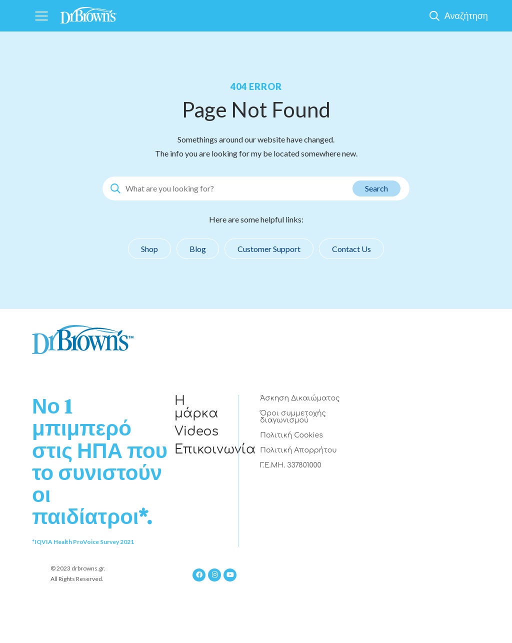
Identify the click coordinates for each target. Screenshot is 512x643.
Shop (149, 249)
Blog (198, 249)
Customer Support (269, 249)
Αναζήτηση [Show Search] (466, 15)
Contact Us (351, 249)
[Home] (88, 12)
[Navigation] (41, 16)
